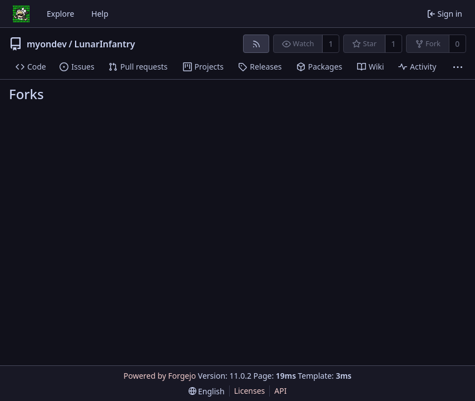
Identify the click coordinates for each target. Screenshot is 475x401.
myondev (47, 44)
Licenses (249, 390)
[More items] (457, 67)
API (280, 390)
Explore (60, 13)
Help (99, 13)
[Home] (21, 14)
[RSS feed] (256, 44)
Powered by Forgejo (159, 375)
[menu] (207, 391)
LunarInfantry (104, 44)
